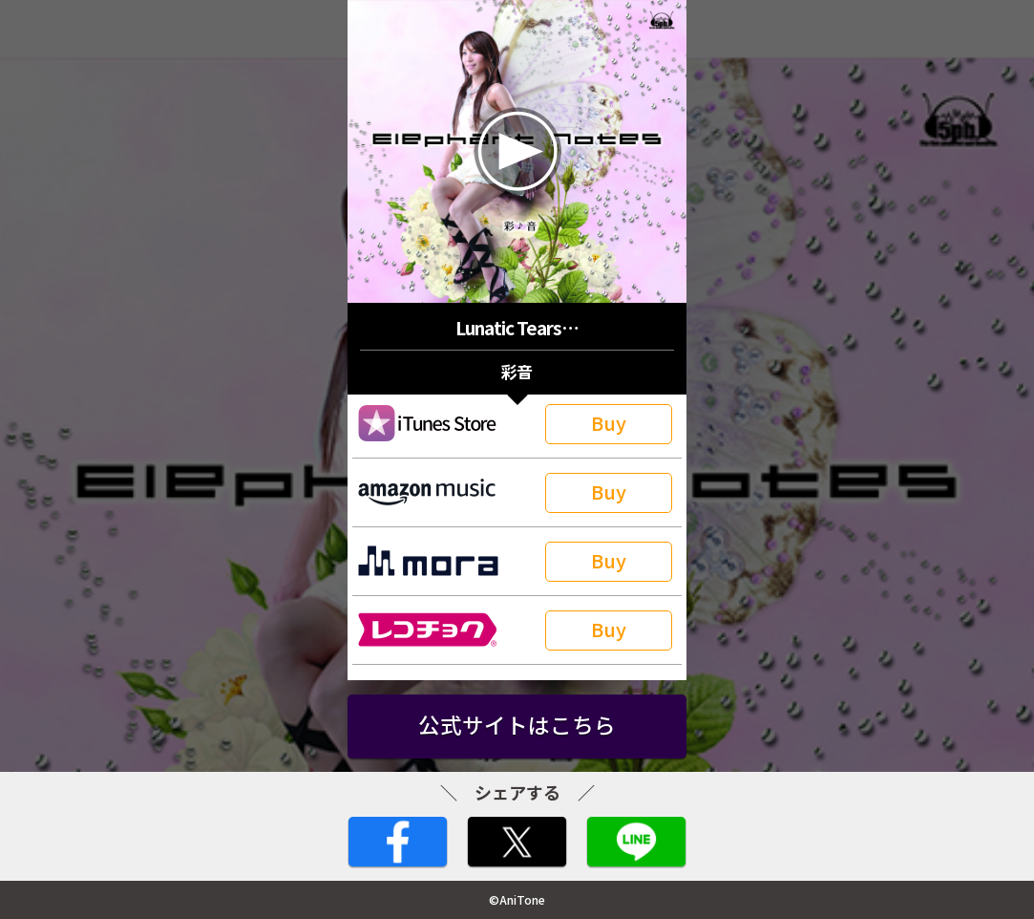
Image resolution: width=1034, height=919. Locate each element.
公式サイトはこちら (517, 724)
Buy (608, 423)
